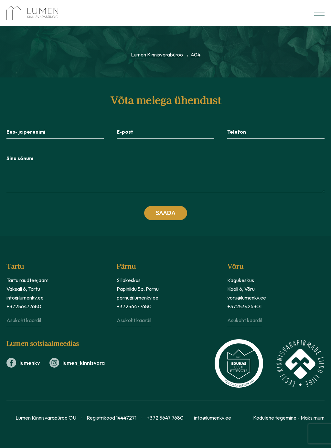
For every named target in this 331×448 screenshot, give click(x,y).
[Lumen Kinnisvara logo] (38, 13)
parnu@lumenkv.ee (137, 297)
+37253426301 (244, 306)
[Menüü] (319, 13)
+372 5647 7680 (165, 417)
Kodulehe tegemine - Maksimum (289, 417)
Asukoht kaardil (23, 320)
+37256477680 (23, 306)
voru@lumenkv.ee (246, 297)
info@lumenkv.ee (25, 297)
